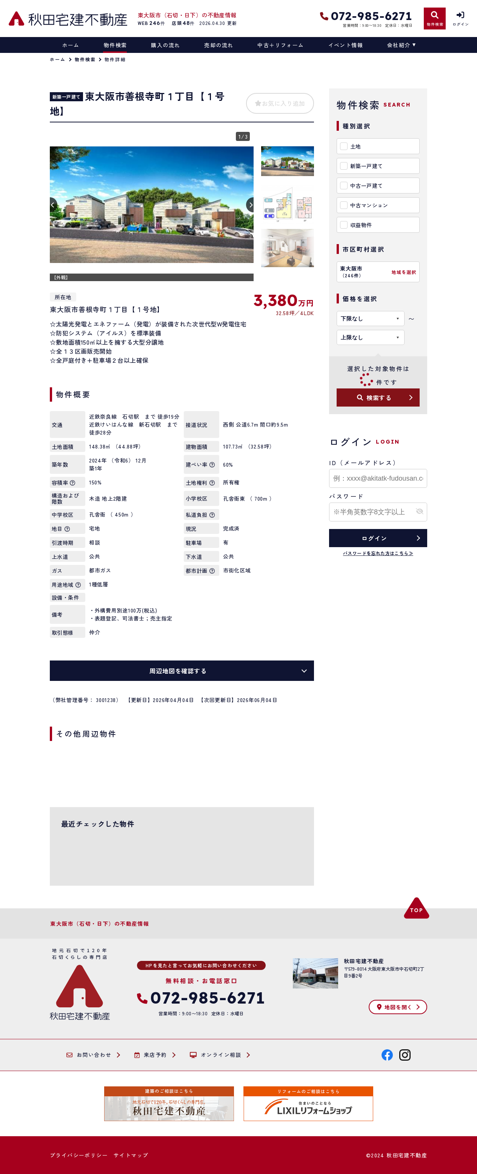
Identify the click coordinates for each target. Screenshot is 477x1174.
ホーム (71, 45)
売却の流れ (218, 45)
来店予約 (150, 1055)
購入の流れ (165, 45)
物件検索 (115, 45)
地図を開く (394, 1007)
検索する (374, 397)
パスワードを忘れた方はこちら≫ (378, 553)
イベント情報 (345, 45)
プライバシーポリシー (79, 1155)
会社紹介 (399, 45)
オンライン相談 (216, 1055)
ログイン (374, 538)
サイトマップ (131, 1155)
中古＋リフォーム (280, 45)
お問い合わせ (89, 1055)
